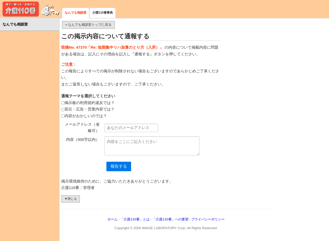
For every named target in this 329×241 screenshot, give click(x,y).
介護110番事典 (102, 12)
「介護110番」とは (134, 219)
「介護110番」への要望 (170, 219)
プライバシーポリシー (208, 219)
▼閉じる (70, 199)
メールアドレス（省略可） (82, 127)
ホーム (112, 219)
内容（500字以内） (82, 139)
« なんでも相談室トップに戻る (88, 25)
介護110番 (31, 9)
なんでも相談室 (75, 12)
